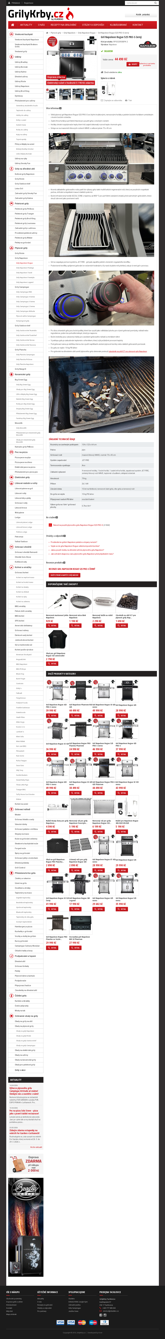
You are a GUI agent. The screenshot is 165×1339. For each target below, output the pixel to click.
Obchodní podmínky (14, 1299)
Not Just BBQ (21, 746)
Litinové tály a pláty (23, 498)
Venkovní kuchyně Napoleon (27, 40)
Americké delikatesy (23, 626)
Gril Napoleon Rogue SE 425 (57, 743)
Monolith (18, 423)
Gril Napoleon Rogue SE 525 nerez (127, 783)
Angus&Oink (21, 659)
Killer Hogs (20, 722)
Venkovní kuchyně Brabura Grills (26, 45)
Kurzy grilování (21, 941)
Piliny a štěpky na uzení (24, 144)
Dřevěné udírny (21, 77)
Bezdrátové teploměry (24, 903)
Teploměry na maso (23, 893)
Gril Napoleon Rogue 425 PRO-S (126, 744)
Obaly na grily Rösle (23, 1036)
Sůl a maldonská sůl (23, 645)
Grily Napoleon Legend (24, 282)
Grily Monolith (21, 428)
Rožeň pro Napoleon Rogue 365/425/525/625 (127, 821)
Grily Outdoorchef (22, 184)
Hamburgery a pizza (23, 927)
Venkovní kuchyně (24, 34)
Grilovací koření (21, 573)
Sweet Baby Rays (22, 780)
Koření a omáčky (23, 567)
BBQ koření (19, 616)
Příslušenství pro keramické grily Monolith (28, 434)
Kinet (100, 1333)
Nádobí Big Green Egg (24, 399)
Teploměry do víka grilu (25, 917)
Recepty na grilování (63, 24)
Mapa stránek (11, 1314)
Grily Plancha (20, 350)
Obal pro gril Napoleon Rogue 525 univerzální (55, 654)
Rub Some (20, 756)
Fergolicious (21, 698)
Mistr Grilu (20, 737)
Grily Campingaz (22, 287)
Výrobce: (105, 45)
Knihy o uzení (21, 120)
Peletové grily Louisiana (25, 223)
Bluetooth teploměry (23, 912)
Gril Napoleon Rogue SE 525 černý (57, 899)
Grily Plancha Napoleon (25, 364)
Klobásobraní (118, 24)
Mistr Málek (20, 741)
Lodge (17, 517)
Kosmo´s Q (20, 727)
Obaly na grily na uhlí (23, 1021)
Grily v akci (20, 1070)
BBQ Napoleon (21, 664)
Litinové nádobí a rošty (26, 483)
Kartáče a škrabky (22, 1001)
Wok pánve (19, 513)
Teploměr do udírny (23, 110)
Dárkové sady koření (23, 635)
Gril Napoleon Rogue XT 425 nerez (104, 860)
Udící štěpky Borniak (24, 154)
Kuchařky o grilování (23, 931)
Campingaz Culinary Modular (27, 946)
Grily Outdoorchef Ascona (26, 345)
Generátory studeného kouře (27, 106)
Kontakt (138, 24)
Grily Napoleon (21, 258)
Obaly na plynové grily (24, 1026)
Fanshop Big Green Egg (25, 418)
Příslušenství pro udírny (25, 101)
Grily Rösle (19, 179)
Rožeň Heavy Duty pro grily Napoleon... (57, 821)
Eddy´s (18, 688)
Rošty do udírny (22, 130)
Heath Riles (20, 717)
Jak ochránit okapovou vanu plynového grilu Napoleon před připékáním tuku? (82, 554)
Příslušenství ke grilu (25, 873)
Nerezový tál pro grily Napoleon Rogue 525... (101, 821)
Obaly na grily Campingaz (25, 1045)
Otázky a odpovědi (93, 24)
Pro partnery (41, 1311)
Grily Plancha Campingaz (25, 355)
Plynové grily (21, 248)
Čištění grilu (20, 995)
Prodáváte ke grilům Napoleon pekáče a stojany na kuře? (74, 542)
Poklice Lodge (21, 532)
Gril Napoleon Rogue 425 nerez (102, 899)
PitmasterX (20, 751)
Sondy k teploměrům (24, 922)
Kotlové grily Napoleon (24, 174)
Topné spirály (21, 139)
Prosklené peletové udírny (26, 233)
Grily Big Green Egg (23, 385)
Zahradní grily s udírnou (25, 228)
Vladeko (71, 1299)
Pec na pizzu (21, 452)
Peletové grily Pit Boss (24, 209)
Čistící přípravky (21, 1006)
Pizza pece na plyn (23, 457)
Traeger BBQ (21, 790)
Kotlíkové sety (21, 562)
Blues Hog (20, 674)
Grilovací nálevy (22, 630)
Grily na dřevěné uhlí (25, 168)
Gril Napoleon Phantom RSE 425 (80, 705)
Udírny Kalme (20, 72)
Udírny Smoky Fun (22, 163)
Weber (18, 799)
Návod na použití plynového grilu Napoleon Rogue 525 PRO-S (78, 525)
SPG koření (19, 621)
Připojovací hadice (23, 985)
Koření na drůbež (22, 592)
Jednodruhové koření (24, 640)
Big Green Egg (21, 380)
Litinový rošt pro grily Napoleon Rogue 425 (78, 860)
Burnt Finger (20, 679)
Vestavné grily (21, 51)
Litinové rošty (20, 493)
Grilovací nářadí (22, 809)
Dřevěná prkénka (22, 863)
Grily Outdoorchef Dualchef (26, 335)
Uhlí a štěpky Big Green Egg (26, 394)
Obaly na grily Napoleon (25, 1031)
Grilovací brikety (22, 966)
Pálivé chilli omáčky (23, 611)
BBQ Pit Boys (21, 669)
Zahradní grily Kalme (24, 198)
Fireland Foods (22, 703)
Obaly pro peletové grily (25, 1065)
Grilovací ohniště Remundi (26, 552)
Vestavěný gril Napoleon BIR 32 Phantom (79, 938)
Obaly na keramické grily (25, 1060)
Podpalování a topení (25, 956)
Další (95, 94)
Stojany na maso (22, 834)
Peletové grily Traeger (24, 214)
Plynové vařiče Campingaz (26, 316)
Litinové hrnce (21, 508)
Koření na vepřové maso (25, 577)
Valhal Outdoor (21, 541)
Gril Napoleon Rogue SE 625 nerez (103, 705)
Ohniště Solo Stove (23, 557)
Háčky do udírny (22, 115)
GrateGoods (20, 712)
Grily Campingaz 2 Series (25, 306)
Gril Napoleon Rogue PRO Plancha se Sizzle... (56, 938)
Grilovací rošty (21, 503)
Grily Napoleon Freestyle (25, 277)
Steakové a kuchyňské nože (26, 844)
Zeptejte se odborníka (113, 100)
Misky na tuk (20, 1011)
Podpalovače (20, 981)
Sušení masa (21, 125)
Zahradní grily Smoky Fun (26, 193)
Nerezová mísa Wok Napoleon (77, 616)
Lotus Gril (19, 189)
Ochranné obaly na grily (26, 1016)
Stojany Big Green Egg (24, 409)
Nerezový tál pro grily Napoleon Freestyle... (78, 821)
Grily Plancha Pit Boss (24, 359)
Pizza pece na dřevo (23, 462)
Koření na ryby (21, 597)
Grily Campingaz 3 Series (25, 302)
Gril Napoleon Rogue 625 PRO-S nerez (56, 783)
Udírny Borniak (21, 67)
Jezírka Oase (73, 1311)
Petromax (19, 537)
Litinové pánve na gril (24, 488)
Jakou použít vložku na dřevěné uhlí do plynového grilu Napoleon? (77, 550)
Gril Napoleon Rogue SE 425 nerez (80, 783)
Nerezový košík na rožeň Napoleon (102, 616)
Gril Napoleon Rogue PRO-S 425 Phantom (103, 783)
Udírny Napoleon (22, 86)
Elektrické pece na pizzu (25, 467)
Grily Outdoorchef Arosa (25, 340)
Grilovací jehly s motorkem (26, 858)
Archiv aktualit (36, 1147)
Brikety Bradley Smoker (25, 149)
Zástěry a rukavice (23, 878)
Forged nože (20, 848)
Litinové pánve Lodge (24, 522)
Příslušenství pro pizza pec (26, 472)
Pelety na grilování (23, 243)
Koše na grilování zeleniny (26, 839)
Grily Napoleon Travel (24, 273)
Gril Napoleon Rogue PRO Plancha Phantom (80, 744)
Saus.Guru (20, 765)
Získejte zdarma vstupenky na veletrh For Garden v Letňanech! (24, 1132)
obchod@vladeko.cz (111, 1311)
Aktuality (15, 1080)
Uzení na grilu (21, 883)
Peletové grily (22, 203)
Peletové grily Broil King (25, 218)
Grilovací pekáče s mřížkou (26, 829)
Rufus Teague (21, 761)
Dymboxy (19, 96)
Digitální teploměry (23, 898)
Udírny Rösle (20, 81)
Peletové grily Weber (23, 238)
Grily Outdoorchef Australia (26, 330)
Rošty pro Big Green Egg (25, 404)
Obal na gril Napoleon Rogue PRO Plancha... (55, 860)
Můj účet (9, 1311)
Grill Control (20, 868)
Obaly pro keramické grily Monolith (25, 441)
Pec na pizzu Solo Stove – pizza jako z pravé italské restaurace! (24, 1112)
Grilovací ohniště (23, 547)
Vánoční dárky (21, 824)
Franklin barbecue (23, 708)
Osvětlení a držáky (22, 888)
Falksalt (19, 693)
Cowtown (19, 683)
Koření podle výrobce (24, 650)
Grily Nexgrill (20, 369)
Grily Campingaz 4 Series (25, 297)
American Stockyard (23, 655)
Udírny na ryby (21, 159)
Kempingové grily (22, 321)
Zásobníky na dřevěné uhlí (26, 990)
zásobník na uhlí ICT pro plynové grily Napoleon (128, 351)
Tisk (130, 100)
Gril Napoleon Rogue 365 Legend (79, 899)
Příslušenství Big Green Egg (26, 413)
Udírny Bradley (21, 62)
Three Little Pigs (22, 785)
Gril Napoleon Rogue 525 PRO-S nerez (102, 744)
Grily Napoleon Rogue (24, 263)
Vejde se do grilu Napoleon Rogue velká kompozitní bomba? (75, 546)
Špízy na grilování (22, 853)
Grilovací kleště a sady (24, 819)
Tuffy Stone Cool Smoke (25, 794)
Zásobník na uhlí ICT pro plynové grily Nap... (126, 616)
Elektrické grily (22, 477)
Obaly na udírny (21, 1055)
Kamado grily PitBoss (24, 447)
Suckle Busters (21, 775)
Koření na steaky (22, 587)
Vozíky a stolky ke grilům (25, 936)
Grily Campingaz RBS (24, 292)
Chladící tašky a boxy (23, 951)
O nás (41, 24)
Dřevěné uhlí (20, 961)
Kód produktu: (107, 42)
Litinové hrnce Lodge (24, 527)
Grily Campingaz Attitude (25, 311)
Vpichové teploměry (23, 907)
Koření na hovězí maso (24, 582)
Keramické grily (22, 374)
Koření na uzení (21, 804)
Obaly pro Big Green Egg (25, 389)
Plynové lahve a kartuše (25, 976)
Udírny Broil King (22, 91)
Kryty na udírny (21, 135)
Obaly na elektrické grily (25, 1050)
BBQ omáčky (20, 606)
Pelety (17, 971)
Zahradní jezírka (74, 1305)
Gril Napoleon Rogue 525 (126, 860)
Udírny (18, 57)
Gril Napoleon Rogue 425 (126, 705)
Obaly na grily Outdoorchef (26, 1041)
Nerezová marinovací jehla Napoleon (57, 616)
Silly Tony (19, 770)
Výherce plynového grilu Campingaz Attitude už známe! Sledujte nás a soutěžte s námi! (24, 1091)
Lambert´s (20, 732)
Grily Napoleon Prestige (25, 268)
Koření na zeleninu (23, 602)
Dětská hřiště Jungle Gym (78, 1302)
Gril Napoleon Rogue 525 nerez (126, 899)
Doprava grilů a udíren (14, 1302)
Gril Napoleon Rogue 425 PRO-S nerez (56, 705)
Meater (18, 815)
